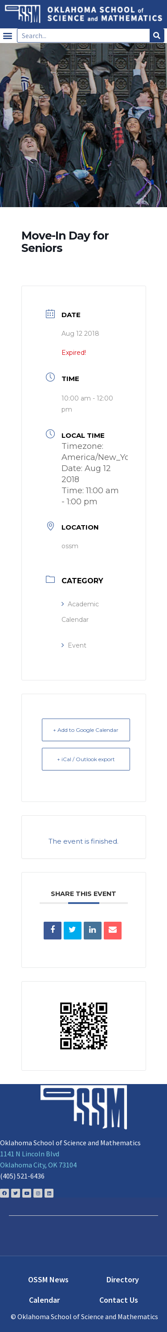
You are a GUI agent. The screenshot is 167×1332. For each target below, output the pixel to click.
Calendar (44, 1300)
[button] (7, 35)
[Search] (157, 35)
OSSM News (48, 1279)
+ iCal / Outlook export (86, 759)
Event (73, 645)
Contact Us (118, 1300)
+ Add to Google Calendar (85, 730)
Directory (122, 1279)
